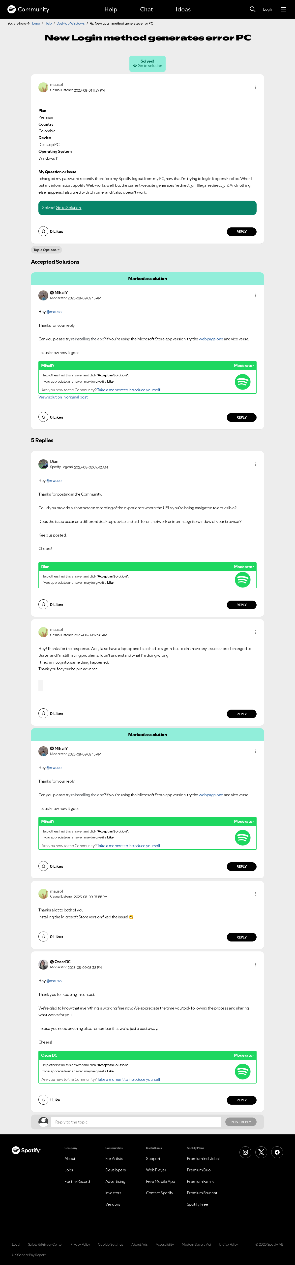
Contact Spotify (159, 1192)
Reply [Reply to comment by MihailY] (241, 417)
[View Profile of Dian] (54, 461)
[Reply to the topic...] (136, 1122)
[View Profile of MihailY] (61, 292)
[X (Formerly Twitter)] (261, 1152)
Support (153, 1158)
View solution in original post (63, 397)
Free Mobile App (160, 1181)
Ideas (183, 9)
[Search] (252, 9)
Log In (268, 9)
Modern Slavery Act (196, 1244)
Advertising (115, 1181)
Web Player (156, 1170)
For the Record (77, 1181)
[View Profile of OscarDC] (63, 961)
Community (28, 9)
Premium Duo (199, 1170)
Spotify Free (197, 1204)
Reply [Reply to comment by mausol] (241, 231)
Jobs (68, 1170)
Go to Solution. (69, 207)
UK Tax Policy (228, 1244)
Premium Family (200, 1181)
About (69, 1158)
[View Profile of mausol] (56, 84)
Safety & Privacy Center (45, 1244)
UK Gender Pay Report (28, 1255)
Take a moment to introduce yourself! (129, 390)
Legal (16, 1244)
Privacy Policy (80, 1244)
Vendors (112, 1204)
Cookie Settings (110, 1244)
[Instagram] (245, 1152)
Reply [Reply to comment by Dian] (241, 604)
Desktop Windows (71, 23)
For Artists (114, 1158)
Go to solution (150, 65)
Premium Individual (203, 1158)
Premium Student (202, 1192)
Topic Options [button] (45, 249)
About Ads (139, 1244)
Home (35, 23)
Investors (113, 1192)
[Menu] (283, 9)
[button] (255, 87)
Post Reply (241, 1122)
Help (110, 9)
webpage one (211, 339)
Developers (115, 1170)
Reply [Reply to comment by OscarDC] (241, 1100)
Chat (146, 9)
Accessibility (165, 1244)
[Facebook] (277, 1152)
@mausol (54, 311)
